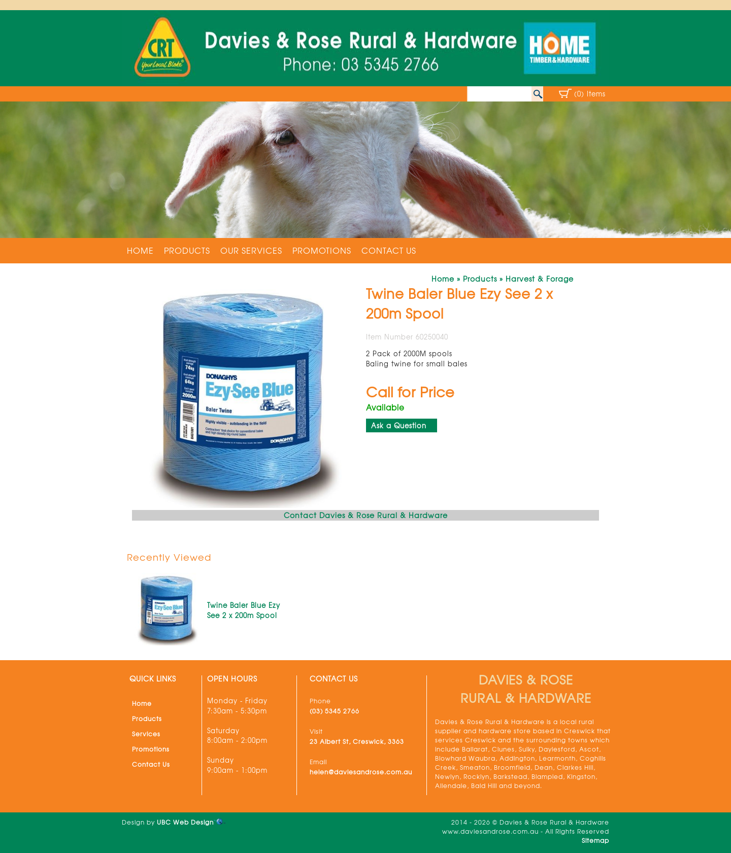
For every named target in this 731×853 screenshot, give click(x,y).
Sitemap (595, 840)
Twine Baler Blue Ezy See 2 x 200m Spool (243, 610)
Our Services (251, 250)
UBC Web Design (185, 822)
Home (140, 250)
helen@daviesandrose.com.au (361, 771)
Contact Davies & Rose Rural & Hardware (366, 515)
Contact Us (388, 250)
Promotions (321, 250)
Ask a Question (398, 425)
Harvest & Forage (540, 279)
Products (187, 250)
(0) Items (590, 93)
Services (146, 733)
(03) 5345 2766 (334, 710)
